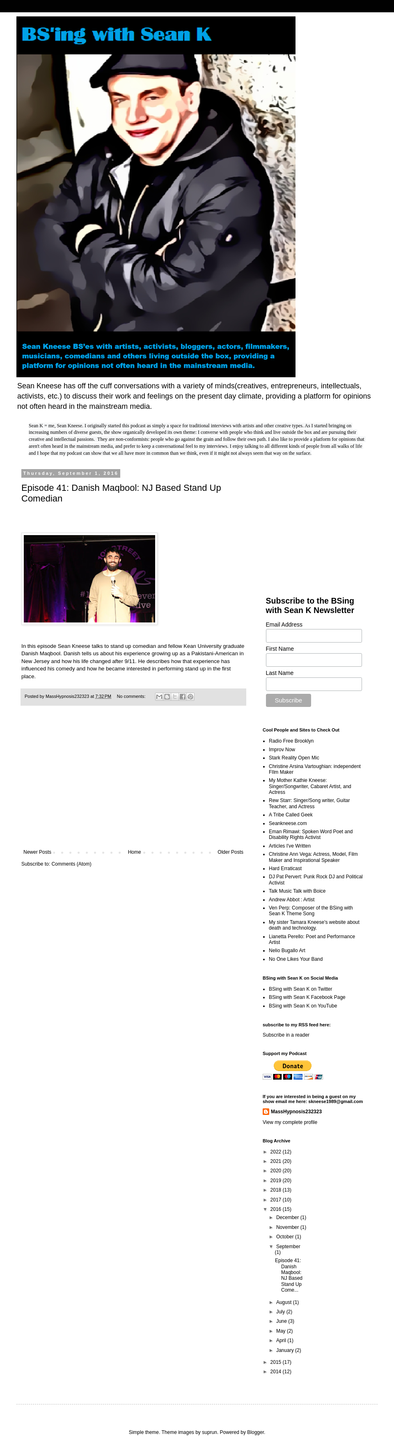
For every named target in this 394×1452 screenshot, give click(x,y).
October (285, 1237)
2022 (276, 1152)
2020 (276, 1171)
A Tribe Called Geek (291, 815)
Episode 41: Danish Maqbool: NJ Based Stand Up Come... (288, 1275)
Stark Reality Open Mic (294, 758)
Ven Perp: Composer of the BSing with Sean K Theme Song (311, 910)
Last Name (280, 673)
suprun (209, 1432)
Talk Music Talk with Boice (297, 891)
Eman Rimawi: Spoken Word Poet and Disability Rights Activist (311, 834)
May (281, 1331)
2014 (276, 1371)
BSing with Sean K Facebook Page (307, 997)
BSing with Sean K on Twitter (300, 989)
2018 (276, 1190)
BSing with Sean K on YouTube (303, 1006)
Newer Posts (37, 852)
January (285, 1350)
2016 (276, 1209)
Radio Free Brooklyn (291, 741)
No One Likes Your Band (296, 959)
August (284, 1302)
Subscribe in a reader (286, 1035)
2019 (276, 1180)
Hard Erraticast (285, 868)
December (288, 1217)
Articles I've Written (290, 846)
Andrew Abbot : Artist (291, 900)
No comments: (132, 696)
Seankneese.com (288, 823)
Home (134, 852)
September (288, 1246)
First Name (280, 648)
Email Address (284, 624)
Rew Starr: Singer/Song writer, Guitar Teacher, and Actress (309, 803)
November (288, 1227)
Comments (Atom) (71, 864)
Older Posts (230, 852)
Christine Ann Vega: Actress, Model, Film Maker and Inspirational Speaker (313, 857)
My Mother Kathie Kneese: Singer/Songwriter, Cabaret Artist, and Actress (310, 786)
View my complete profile (290, 1122)
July (281, 1312)
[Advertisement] (133, 781)
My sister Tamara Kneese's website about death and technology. (314, 925)
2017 (276, 1200)
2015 (276, 1362)
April (281, 1340)
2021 (276, 1161)
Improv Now (282, 749)
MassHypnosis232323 (296, 1112)
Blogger (255, 1432)
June (282, 1321)
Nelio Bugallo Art (287, 950)
